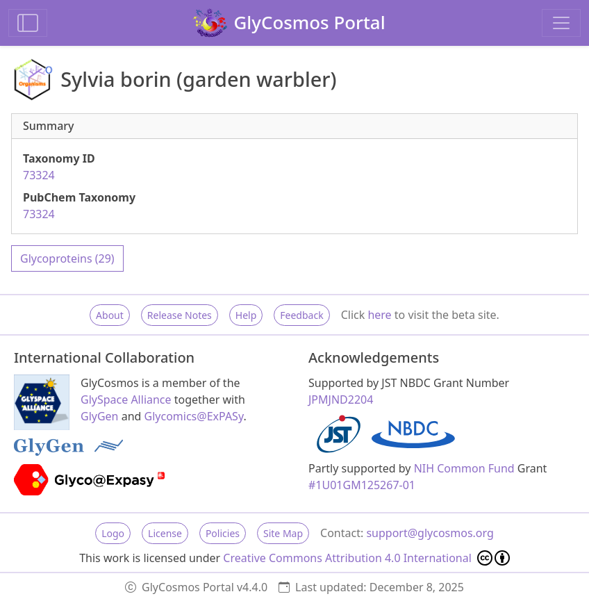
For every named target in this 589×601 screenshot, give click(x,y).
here (379, 314)
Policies (223, 533)
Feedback (301, 315)
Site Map (283, 533)
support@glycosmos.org (429, 533)
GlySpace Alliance (126, 399)
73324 (39, 175)
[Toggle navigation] (561, 23)
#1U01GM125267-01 (361, 485)
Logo (112, 533)
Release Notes (179, 315)
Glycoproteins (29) (67, 258)
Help (246, 315)
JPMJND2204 (340, 399)
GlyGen (100, 416)
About (110, 315)
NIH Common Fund (464, 468)
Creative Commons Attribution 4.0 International (366, 558)
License (165, 533)
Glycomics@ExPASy (194, 416)
